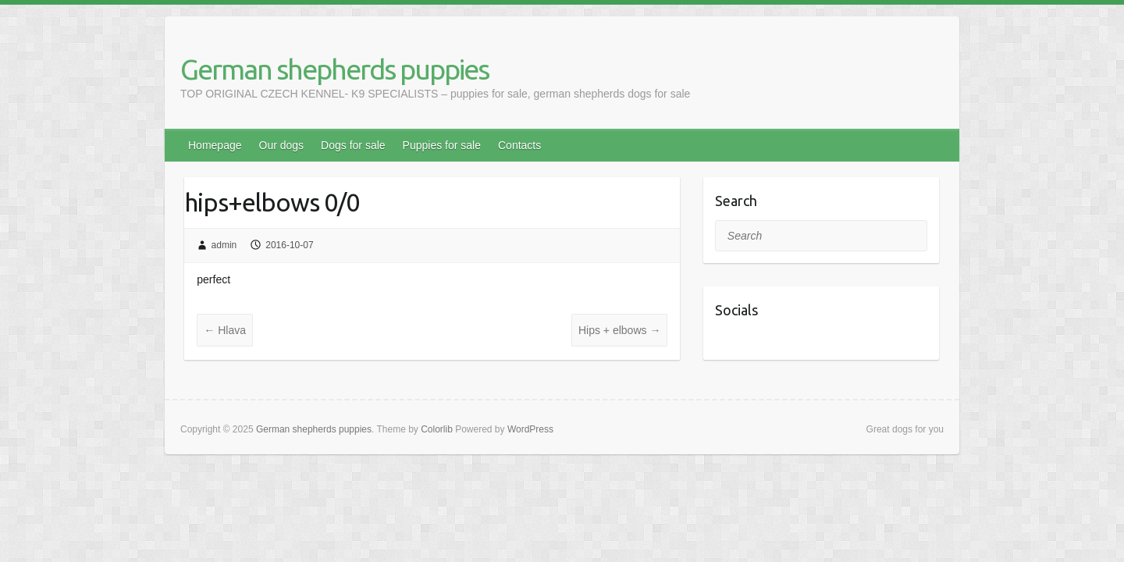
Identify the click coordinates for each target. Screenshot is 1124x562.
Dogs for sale (353, 145)
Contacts (519, 145)
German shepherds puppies (334, 69)
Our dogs (281, 145)
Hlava (225, 330)
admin (224, 245)
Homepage (215, 145)
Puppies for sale (442, 145)
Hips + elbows (619, 330)
